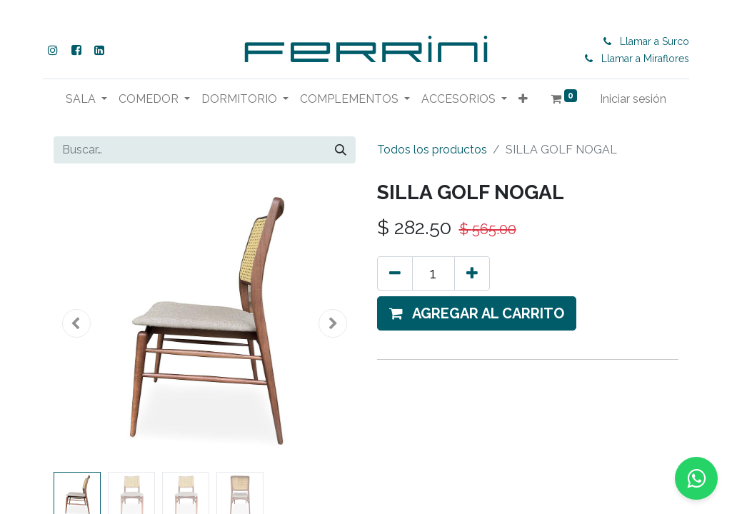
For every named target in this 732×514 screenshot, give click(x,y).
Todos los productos (432, 149)
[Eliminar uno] (395, 273)
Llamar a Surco (654, 41)
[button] (523, 99)
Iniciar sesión (633, 99)
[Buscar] (341, 149)
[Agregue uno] (472, 273)
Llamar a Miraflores (645, 58)
